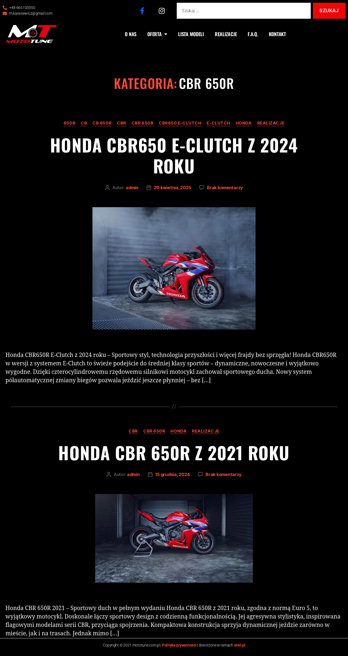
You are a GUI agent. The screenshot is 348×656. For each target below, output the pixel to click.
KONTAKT (277, 34)
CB (84, 123)
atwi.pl (239, 645)
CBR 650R (142, 123)
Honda (244, 123)
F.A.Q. (253, 34)
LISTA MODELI (191, 34)
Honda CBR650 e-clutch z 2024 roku (174, 155)
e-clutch (218, 123)
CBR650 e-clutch (180, 123)
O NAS (130, 34)
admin (132, 187)
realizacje (271, 123)
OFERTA (157, 34)
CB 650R (101, 123)
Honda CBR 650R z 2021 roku (174, 452)
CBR (121, 123)
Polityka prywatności (179, 645)
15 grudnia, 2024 (172, 474)
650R (69, 123)
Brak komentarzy (225, 187)
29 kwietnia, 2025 (172, 187)
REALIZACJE (226, 34)
